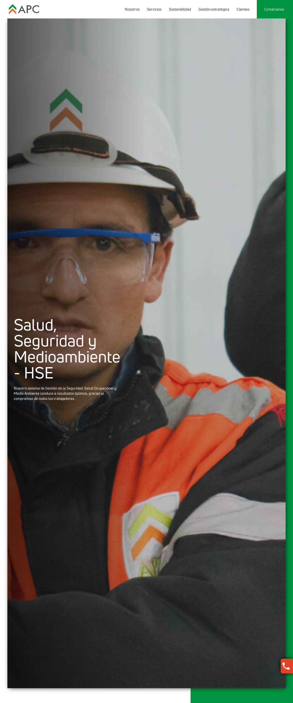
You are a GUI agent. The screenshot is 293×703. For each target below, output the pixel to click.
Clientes (243, 9)
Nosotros (132, 9)
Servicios (154, 9)
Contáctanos (274, 9)
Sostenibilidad (180, 9)
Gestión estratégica (213, 9)
